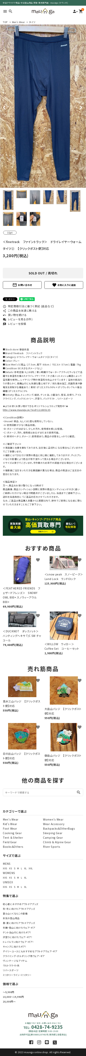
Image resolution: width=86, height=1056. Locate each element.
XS (10, 868)
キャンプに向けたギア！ (14, 946)
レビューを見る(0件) (17, 319)
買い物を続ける (15, 315)
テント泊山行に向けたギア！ (17, 932)
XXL (31, 868)
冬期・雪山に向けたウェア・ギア (19, 927)
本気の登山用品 (11, 918)
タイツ (32, 22)
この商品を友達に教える (20, 310)
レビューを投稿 (14, 324)
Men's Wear (18, 22)
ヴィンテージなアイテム (15, 960)
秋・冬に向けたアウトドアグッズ (19, 908)
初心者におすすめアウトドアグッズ (20, 904)
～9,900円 (8, 992)
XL (25, 868)
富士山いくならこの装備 (15, 913)
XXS (5, 868)
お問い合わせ (22, 285)
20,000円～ (9, 1001)
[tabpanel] (43, 106)
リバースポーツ (10, 970)
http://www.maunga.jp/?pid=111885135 (27, 409)
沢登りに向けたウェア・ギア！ (17, 937)
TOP (5, 22)
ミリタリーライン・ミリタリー (17, 974)
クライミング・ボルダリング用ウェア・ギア (24, 956)
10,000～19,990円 (13, 996)
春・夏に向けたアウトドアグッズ (19, 922)
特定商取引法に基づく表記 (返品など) (28, 306)
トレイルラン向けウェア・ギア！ (18, 941)
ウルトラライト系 (11, 965)
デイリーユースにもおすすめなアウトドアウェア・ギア (30, 951)
